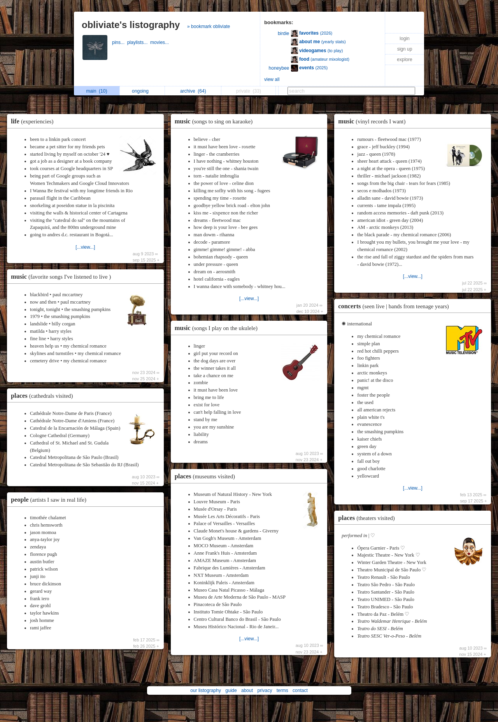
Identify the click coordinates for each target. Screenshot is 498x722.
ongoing (142, 91)
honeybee (279, 68)
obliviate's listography (131, 24)
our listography (205, 690)
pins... (119, 42)
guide (231, 690)
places (44, 395)
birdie (283, 33)
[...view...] (85, 247)
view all (271, 79)
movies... (160, 42)
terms (282, 690)
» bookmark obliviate (208, 26)
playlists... (138, 42)
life (34, 121)
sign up (404, 49)
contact (300, 690)
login (404, 38)
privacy (264, 690)
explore (404, 59)
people (50, 499)
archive (193, 91)
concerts (395, 306)
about (247, 690)
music (63, 276)
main (96, 91)
